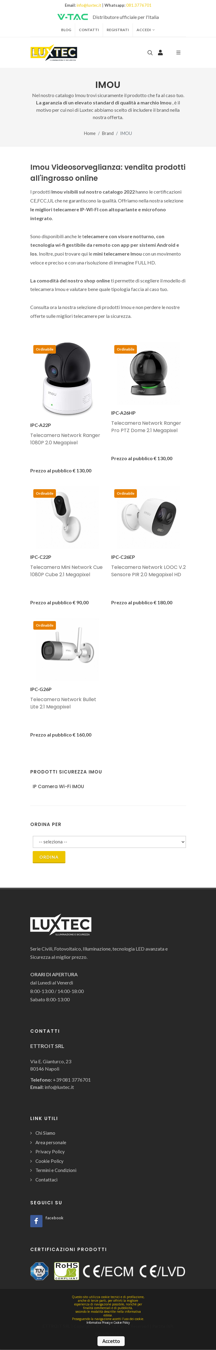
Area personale (50, 1142)
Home (90, 133)
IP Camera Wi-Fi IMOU (58, 786)
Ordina (49, 857)
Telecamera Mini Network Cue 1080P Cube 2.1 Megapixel (66, 571)
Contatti (89, 29)
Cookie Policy (49, 1161)
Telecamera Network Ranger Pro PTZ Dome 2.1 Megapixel (146, 427)
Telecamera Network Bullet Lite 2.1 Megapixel (63, 703)
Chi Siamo (45, 1133)
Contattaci (46, 1179)
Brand (108, 133)
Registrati (118, 29)
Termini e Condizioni (55, 1170)
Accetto (111, 1341)
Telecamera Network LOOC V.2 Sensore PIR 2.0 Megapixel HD (148, 571)
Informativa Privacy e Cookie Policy (108, 1322)
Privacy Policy (50, 1151)
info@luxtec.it (89, 5)
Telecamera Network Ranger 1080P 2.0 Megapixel (65, 439)
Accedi (146, 30)
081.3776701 (139, 5)
